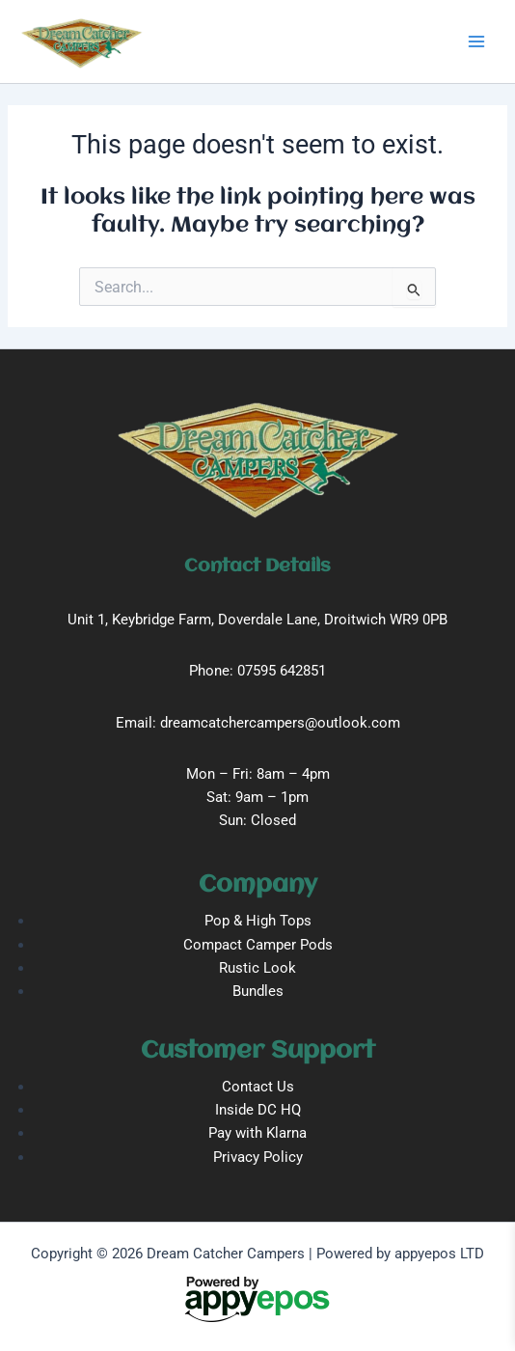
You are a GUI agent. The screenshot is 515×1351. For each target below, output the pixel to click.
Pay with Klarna (257, 1133)
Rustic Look (257, 968)
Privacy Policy (258, 1157)
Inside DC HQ (258, 1109)
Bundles (258, 991)
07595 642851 (281, 670)
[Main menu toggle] (476, 41)
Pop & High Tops (258, 920)
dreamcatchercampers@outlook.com (280, 722)
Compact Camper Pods (258, 944)
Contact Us (258, 1086)
